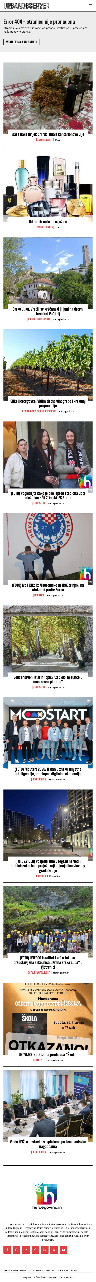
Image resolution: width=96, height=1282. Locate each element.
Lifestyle (39, 1060)
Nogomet (39, 595)
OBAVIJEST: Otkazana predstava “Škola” (48, 1054)
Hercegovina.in (61, 319)
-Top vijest (39, 503)
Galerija (41, 876)
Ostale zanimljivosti (39, 972)
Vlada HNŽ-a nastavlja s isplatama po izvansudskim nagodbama (48, 1144)
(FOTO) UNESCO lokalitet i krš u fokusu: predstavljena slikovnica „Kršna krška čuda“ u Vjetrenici (47, 963)
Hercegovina (39, 779)
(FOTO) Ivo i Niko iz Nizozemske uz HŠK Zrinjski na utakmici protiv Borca (48, 587)
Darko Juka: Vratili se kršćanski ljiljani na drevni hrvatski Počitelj (47, 311)
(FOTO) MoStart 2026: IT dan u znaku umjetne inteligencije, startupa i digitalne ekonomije (48, 771)
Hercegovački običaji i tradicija (39, 411)
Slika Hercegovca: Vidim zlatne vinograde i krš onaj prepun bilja (47, 403)
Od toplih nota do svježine (48, 221)
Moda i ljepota (45, 227)
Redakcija (54, 876)
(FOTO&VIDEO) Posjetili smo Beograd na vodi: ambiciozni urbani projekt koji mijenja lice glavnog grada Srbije (48, 866)
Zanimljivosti (44, 139)
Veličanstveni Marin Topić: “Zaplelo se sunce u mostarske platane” (48, 679)
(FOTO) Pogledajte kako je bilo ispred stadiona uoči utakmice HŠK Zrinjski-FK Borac (48, 495)
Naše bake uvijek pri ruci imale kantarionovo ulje (48, 134)
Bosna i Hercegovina (39, 319)
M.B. (57, 140)
